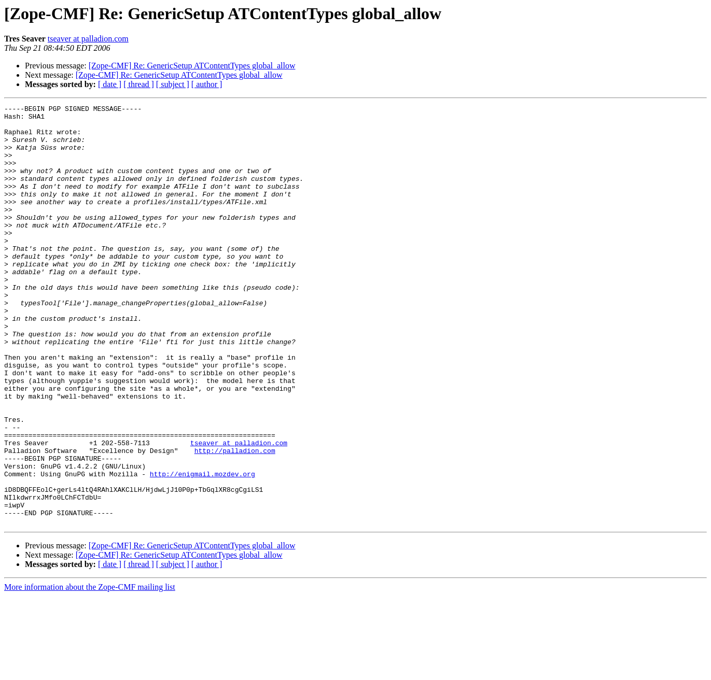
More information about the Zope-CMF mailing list (89, 671)
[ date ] (109, 84)
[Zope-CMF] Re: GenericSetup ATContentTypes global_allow (192, 65)
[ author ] (206, 84)
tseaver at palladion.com (88, 38)
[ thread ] (138, 84)
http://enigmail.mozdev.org (202, 548)
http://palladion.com (234, 520)
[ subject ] (172, 84)
